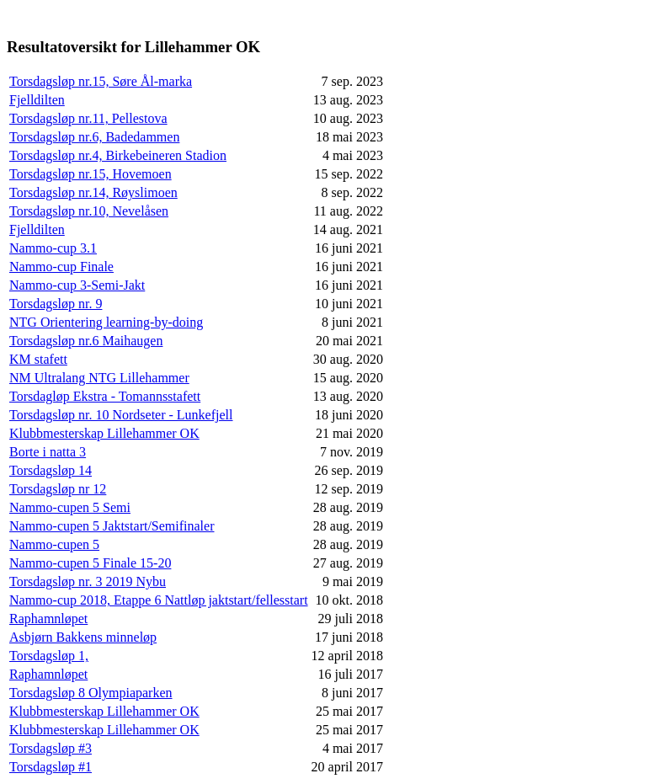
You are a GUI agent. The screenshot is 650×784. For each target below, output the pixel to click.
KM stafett (38, 359)
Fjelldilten (37, 100)
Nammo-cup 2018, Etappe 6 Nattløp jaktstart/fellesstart (158, 600)
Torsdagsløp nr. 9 (55, 303)
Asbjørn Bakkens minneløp (83, 637)
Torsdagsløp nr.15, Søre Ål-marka (100, 81)
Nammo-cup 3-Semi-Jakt (77, 285)
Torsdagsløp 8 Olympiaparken (91, 692)
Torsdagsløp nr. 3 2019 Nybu (87, 581)
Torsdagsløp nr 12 (57, 489)
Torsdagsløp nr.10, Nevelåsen (88, 211)
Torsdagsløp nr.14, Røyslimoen (93, 192)
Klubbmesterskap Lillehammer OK (104, 433)
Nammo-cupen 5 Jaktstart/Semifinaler (111, 526)
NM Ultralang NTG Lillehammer (99, 378)
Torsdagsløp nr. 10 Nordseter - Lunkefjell (120, 415)
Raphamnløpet (48, 618)
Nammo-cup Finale (61, 266)
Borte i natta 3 (47, 452)
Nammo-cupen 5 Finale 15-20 (90, 563)
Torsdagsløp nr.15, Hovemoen (90, 174)
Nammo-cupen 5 (54, 544)
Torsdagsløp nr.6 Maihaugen (85, 340)
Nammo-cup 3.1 (53, 248)
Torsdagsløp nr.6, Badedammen (94, 137)
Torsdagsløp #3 (50, 748)
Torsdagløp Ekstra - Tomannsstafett (104, 396)
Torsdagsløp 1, (48, 655)
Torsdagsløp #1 (50, 767)
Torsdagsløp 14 (50, 470)
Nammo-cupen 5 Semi (70, 507)
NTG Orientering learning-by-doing (106, 322)
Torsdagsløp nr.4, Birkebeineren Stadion (117, 155)
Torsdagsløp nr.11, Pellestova (88, 118)
